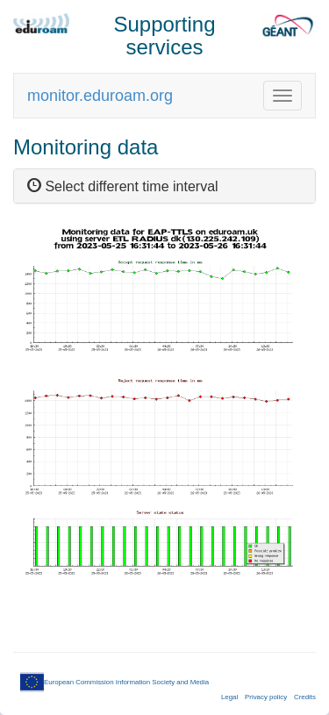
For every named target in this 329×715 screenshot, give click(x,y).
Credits (305, 697)
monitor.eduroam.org (100, 95)
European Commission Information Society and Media (114, 682)
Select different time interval (122, 186)
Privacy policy (266, 697)
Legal (229, 697)
